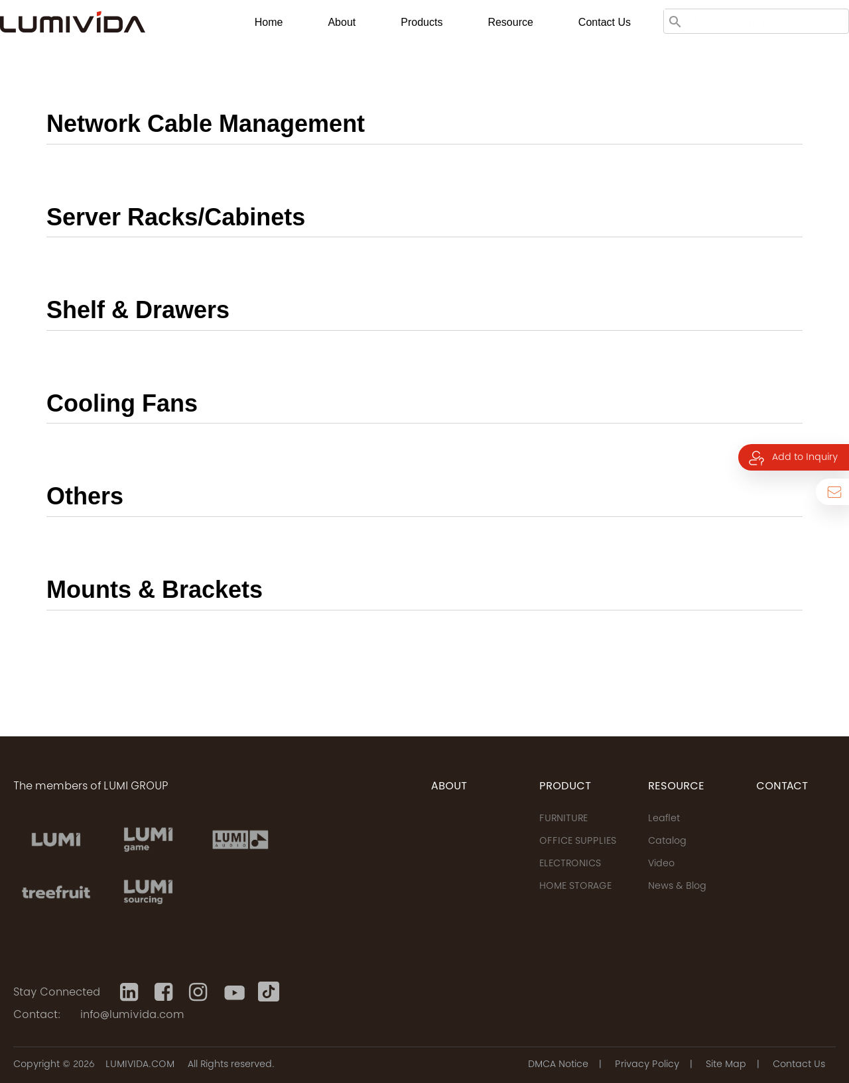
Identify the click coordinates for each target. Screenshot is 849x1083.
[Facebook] (165, 992)
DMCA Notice (558, 1065)
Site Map (726, 1065)
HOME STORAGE (575, 886)
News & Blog (677, 886)
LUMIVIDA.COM (139, 1065)
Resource (510, 22)
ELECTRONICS (570, 864)
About (342, 22)
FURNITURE (563, 819)
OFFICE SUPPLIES (577, 841)
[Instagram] (199, 992)
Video (661, 864)
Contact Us (799, 1065)
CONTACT (782, 786)
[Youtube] (234, 992)
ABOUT (449, 786)
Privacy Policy (647, 1065)
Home (269, 22)
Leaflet (664, 819)
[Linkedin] (130, 992)
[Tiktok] (268, 992)
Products (421, 22)
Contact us (604, 22)
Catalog (667, 841)
